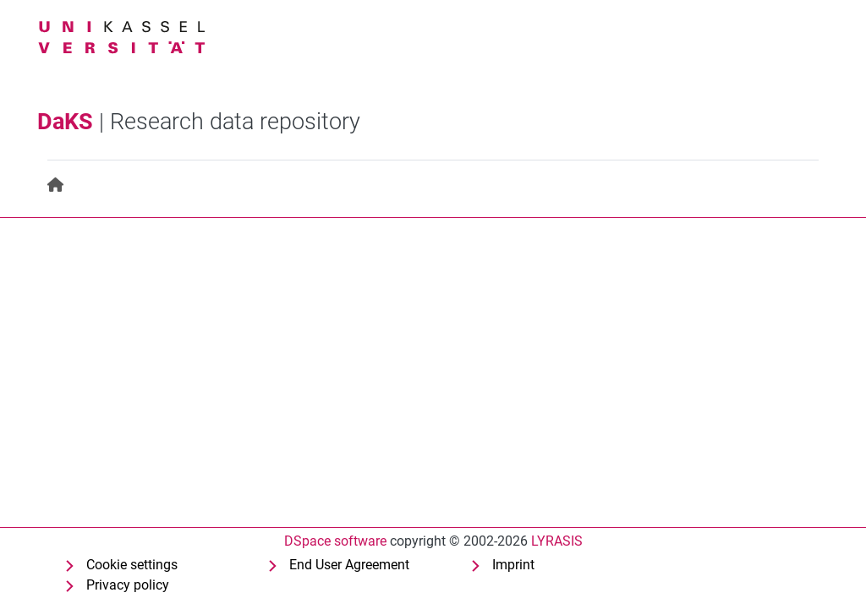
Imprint (513, 565)
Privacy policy (127, 585)
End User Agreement (349, 565)
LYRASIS (557, 541)
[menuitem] (56, 185)
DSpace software (335, 541)
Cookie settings (132, 565)
